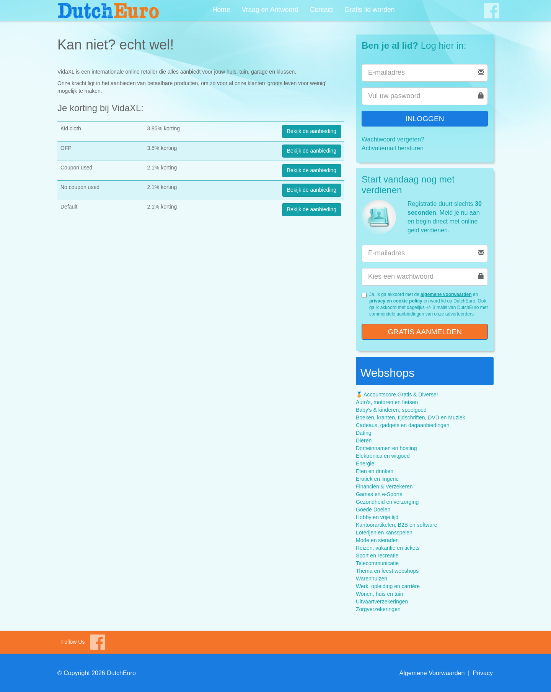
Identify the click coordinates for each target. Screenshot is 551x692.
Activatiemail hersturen (393, 148)
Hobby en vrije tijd (377, 517)
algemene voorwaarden (446, 294)
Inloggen (424, 119)
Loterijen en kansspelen (384, 532)
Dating (363, 433)
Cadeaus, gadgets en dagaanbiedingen (402, 425)
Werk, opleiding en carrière (388, 586)
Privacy (483, 673)
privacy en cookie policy (395, 301)
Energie (365, 463)
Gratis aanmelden (425, 332)
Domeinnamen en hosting (386, 448)
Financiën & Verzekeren (384, 486)
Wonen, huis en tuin (379, 594)
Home (221, 9)
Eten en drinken (374, 471)
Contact (321, 9)
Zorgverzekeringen (378, 609)
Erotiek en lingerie (377, 479)
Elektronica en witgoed (383, 456)
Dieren (364, 440)
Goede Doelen (373, 509)
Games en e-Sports (379, 494)
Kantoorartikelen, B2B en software (396, 525)
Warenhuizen (371, 578)
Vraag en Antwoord (270, 9)
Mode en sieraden (377, 540)
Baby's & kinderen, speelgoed (391, 410)
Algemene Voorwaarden (432, 673)
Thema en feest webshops (387, 571)
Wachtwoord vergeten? (393, 139)
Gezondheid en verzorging (387, 502)
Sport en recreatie (377, 555)
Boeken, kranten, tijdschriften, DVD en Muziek (410, 417)
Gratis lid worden (369, 9)
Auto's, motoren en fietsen (387, 402)
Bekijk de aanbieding (311, 131)
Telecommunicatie (377, 563)
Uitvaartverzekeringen (382, 601)
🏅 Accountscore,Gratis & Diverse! (397, 394)
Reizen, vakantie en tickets (388, 548)
